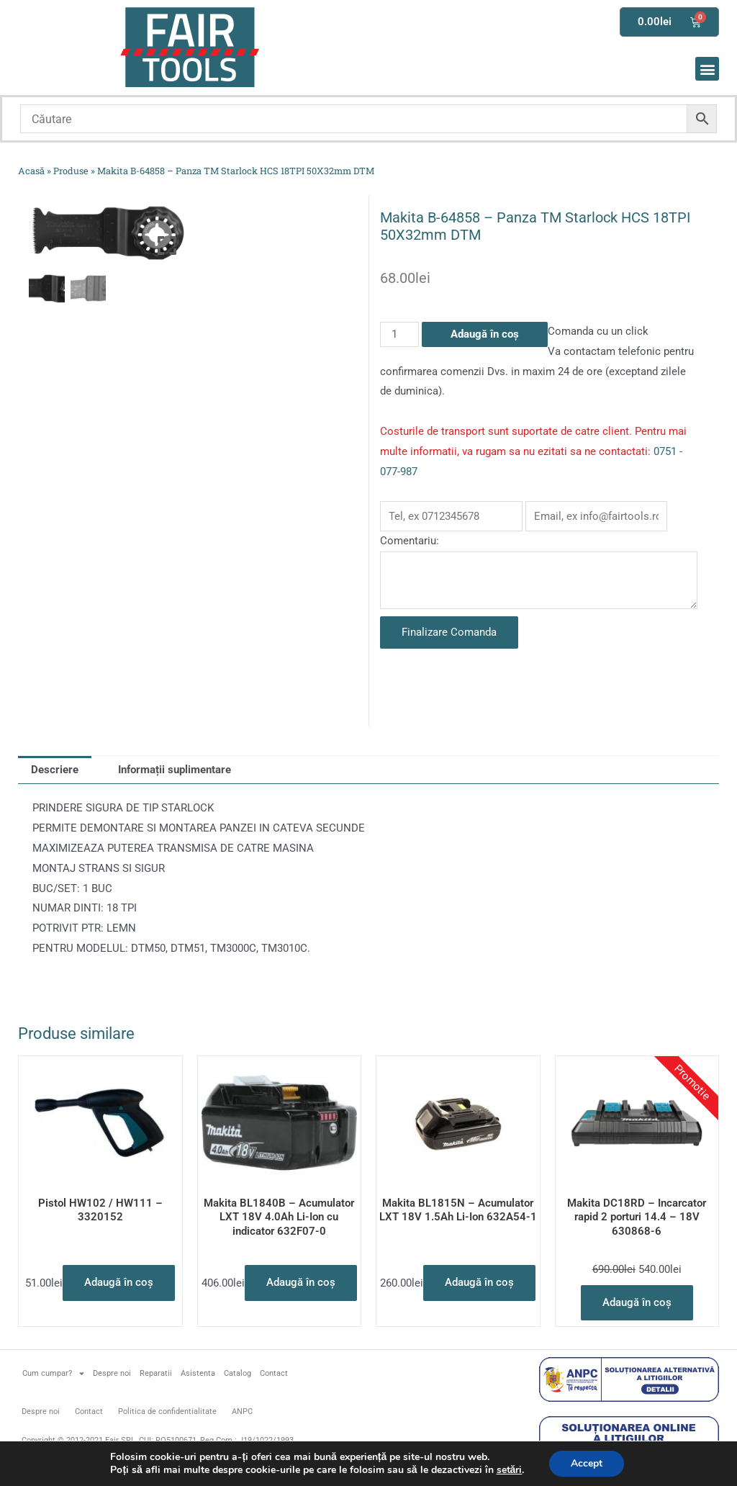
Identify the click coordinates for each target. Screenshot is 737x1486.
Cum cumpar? (53, 1373)
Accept (586, 1463)
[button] (707, 69)
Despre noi (112, 1373)
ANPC (242, 1411)
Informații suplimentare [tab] (174, 769)
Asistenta (198, 1373)
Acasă (31, 170)
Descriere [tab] (54, 769)
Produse (71, 170)
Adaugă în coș (485, 334)
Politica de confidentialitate (167, 1411)
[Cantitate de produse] (399, 334)
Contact (274, 1373)
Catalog (237, 1373)
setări (509, 1470)
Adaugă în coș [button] (118, 1282)
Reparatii (156, 1373)
